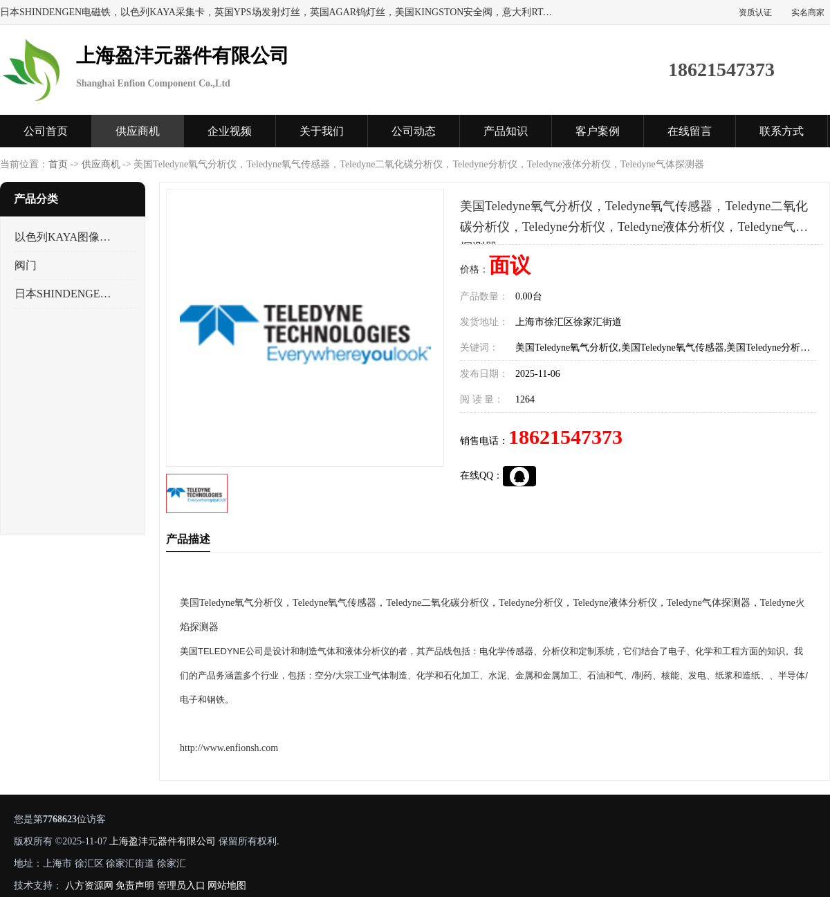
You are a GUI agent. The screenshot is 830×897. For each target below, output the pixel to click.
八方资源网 (89, 885)
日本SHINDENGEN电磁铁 (65, 293)
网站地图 (227, 885)
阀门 (26, 265)
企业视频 (230, 131)
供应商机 (138, 131)
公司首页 (46, 131)
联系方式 (781, 131)
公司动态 (413, 131)
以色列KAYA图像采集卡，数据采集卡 (65, 237)
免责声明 (135, 885)
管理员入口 (181, 885)
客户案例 (597, 131)
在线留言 (689, 131)
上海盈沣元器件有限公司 (162, 841)
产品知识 (505, 131)
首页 (58, 164)
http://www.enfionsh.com (229, 748)
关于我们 (321, 131)
